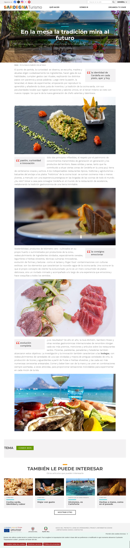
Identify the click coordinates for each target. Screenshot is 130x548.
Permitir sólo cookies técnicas (118, 534)
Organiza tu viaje (117, 7)
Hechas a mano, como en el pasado (111, 503)
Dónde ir (84, 7)
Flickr (25, 2)
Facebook (15, 2)
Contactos (78, 530)
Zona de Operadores (81, 528)
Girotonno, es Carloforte (75, 503)
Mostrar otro (65, 512)
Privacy (93, 528)
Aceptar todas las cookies (15, 544)
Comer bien (64, 24)
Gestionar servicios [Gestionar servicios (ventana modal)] (35, 544)
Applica (113, 2)
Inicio (16, 65)
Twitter (18, 2)
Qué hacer (54, 7)
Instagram (22, 2)
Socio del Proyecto (63, 528)
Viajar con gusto (46, 502)
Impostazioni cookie (65, 530)
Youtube (29, 2)
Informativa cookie (104, 528)
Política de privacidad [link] (52, 544)
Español (121, 2)
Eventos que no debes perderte (78, 497)
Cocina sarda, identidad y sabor (15, 503)
